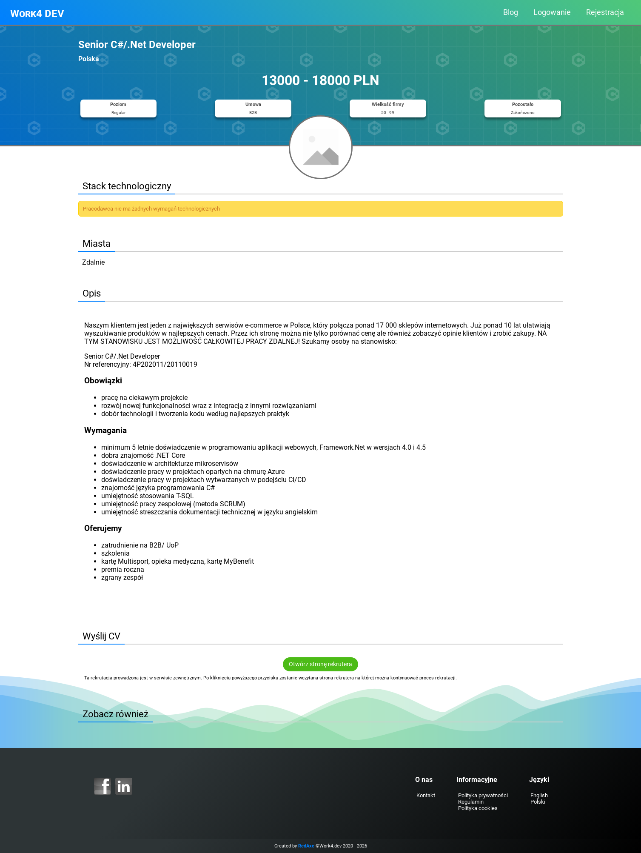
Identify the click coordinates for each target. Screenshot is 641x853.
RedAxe (306, 846)
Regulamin (471, 802)
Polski (537, 802)
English (539, 795)
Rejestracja (605, 12)
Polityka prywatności (483, 795)
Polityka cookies (478, 808)
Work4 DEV (37, 14)
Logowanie (552, 12)
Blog (510, 12)
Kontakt (425, 795)
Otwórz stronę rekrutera (320, 664)
